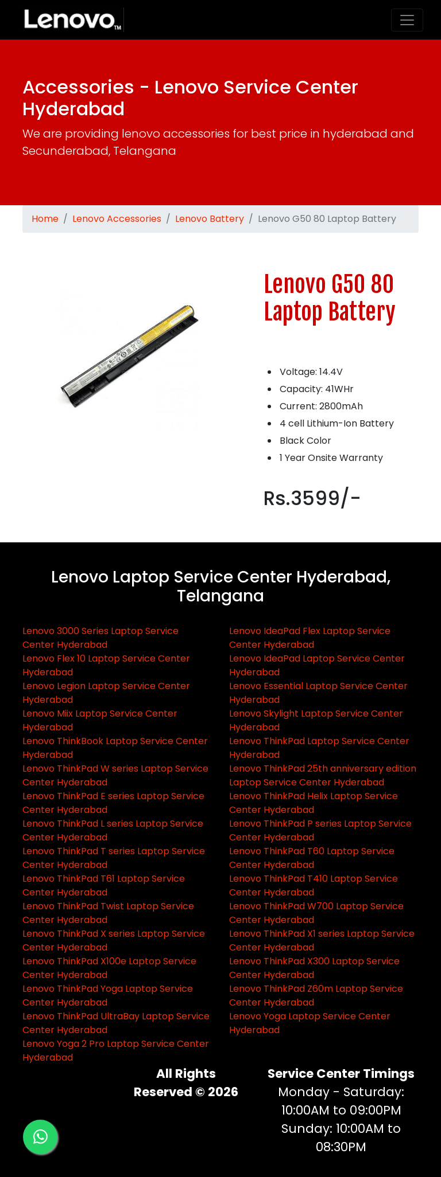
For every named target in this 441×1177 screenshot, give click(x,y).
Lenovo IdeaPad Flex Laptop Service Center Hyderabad (309, 637)
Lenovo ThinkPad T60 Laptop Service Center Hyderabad (311, 857)
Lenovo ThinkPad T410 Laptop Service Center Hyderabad (313, 885)
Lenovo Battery (209, 218)
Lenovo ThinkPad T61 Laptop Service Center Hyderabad (103, 885)
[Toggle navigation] (407, 20)
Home (45, 218)
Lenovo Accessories (116, 218)
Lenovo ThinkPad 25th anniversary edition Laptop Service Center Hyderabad (322, 775)
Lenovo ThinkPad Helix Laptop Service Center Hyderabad (313, 802)
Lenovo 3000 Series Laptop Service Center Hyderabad (100, 637)
